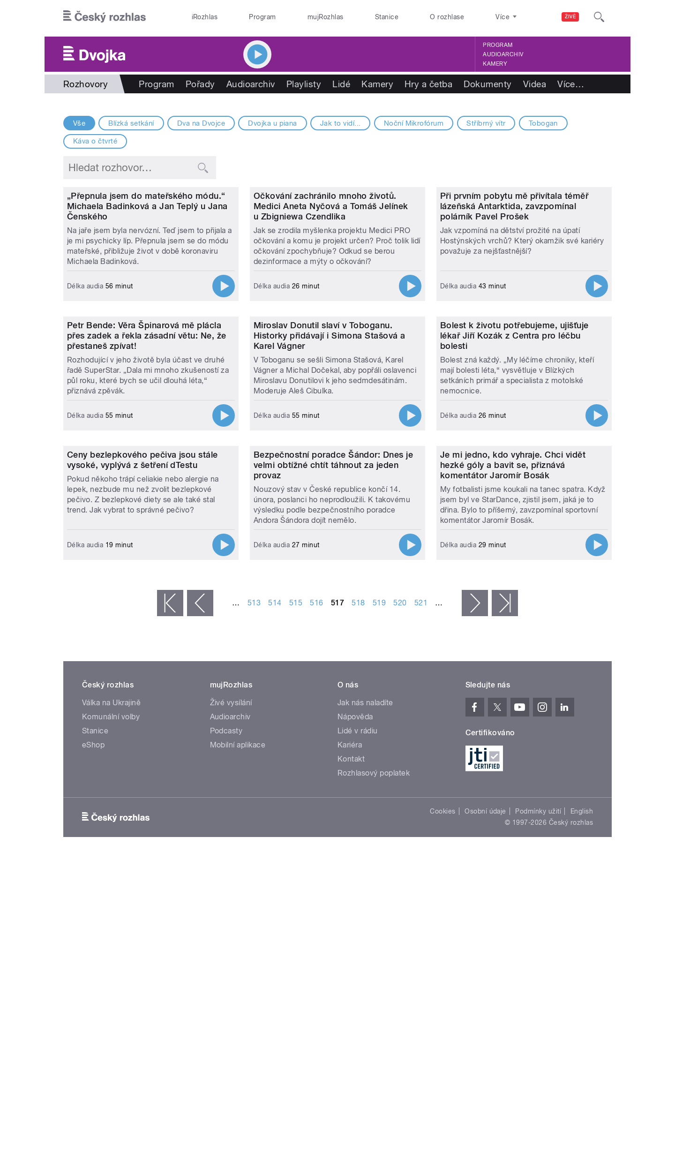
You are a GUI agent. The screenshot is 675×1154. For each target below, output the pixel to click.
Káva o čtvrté (95, 141)
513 (254, 897)
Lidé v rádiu (358, 1025)
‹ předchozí (200, 897)
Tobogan (543, 123)
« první (170, 897)
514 (274, 897)
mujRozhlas (326, 17)
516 (316, 897)
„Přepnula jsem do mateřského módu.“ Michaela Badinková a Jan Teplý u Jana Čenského (147, 304)
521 (421, 897)
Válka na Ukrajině (111, 997)
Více (570, 84)
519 (379, 897)
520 (399, 897)
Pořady (200, 84)
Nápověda (355, 1011)
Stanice (386, 17)
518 (358, 897)
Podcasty (226, 1025)
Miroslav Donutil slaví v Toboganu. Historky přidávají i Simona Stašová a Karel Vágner (329, 532)
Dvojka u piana (272, 123)
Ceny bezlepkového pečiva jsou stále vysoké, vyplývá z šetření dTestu (142, 754)
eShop (93, 1039)
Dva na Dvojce (201, 123)
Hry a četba (428, 84)
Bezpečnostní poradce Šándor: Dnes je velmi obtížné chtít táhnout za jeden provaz (333, 759)
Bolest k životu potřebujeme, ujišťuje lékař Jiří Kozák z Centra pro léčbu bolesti (514, 532)
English (581, 1105)
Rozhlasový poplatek (374, 1067)
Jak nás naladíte (365, 997)
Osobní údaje (485, 1105)
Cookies (442, 1105)
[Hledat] (599, 17)
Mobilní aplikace (238, 1039)
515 (295, 897)
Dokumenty (487, 84)
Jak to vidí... (340, 123)
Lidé (341, 84)
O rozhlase (447, 17)
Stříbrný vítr (485, 123)
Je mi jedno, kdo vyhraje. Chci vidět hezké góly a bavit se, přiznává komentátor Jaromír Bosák (512, 759)
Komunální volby (111, 1011)
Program (262, 17)
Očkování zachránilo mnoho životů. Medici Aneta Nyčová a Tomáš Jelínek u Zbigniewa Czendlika (331, 304)
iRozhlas (205, 17)
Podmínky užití (538, 1105)
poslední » (505, 897)
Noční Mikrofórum (414, 123)
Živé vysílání (231, 997)
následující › (475, 897)
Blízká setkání (131, 123)
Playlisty (303, 84)
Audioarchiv (503, 54)
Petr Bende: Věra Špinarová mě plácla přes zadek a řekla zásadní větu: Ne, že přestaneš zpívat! (146, 532)
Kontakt (351, 1053)
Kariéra (350, 1039)
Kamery (495, 63)
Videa (534, 84)
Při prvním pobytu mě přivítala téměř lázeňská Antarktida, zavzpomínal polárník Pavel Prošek (514, 304)
